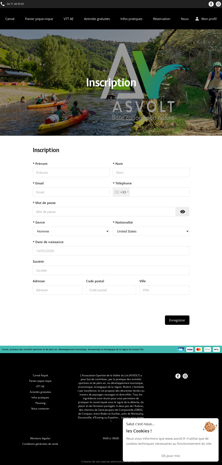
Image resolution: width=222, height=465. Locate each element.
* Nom (118, 163)
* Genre (39, 222)
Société (38, 261)
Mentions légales (40, 438)
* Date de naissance (48, 242)
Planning (40, 403)
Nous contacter (40, 408)
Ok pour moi (170, 456)
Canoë (9, 19)
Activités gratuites (97, 19)
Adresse (39, 281)
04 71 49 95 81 (15, 4)
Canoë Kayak (40, 375)
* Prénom (40, 163)
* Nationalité (123, 222)
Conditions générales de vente (40, 444)
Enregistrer (177, 320)
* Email (38, 183)
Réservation (161, 19)
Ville (142, 281)
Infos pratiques (131, 19)
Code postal (95, 281)
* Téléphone (122, 183)
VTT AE (68, 19)
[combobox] (121, 192)
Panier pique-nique (39, 19)
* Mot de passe (44, 203)
